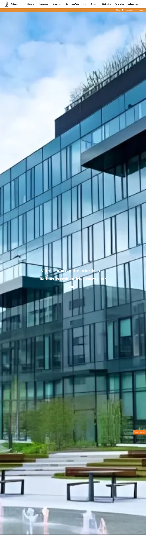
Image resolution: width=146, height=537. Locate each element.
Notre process (128, 10)
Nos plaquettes (139, 432)
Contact (139, 10)
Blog (118, 10)
